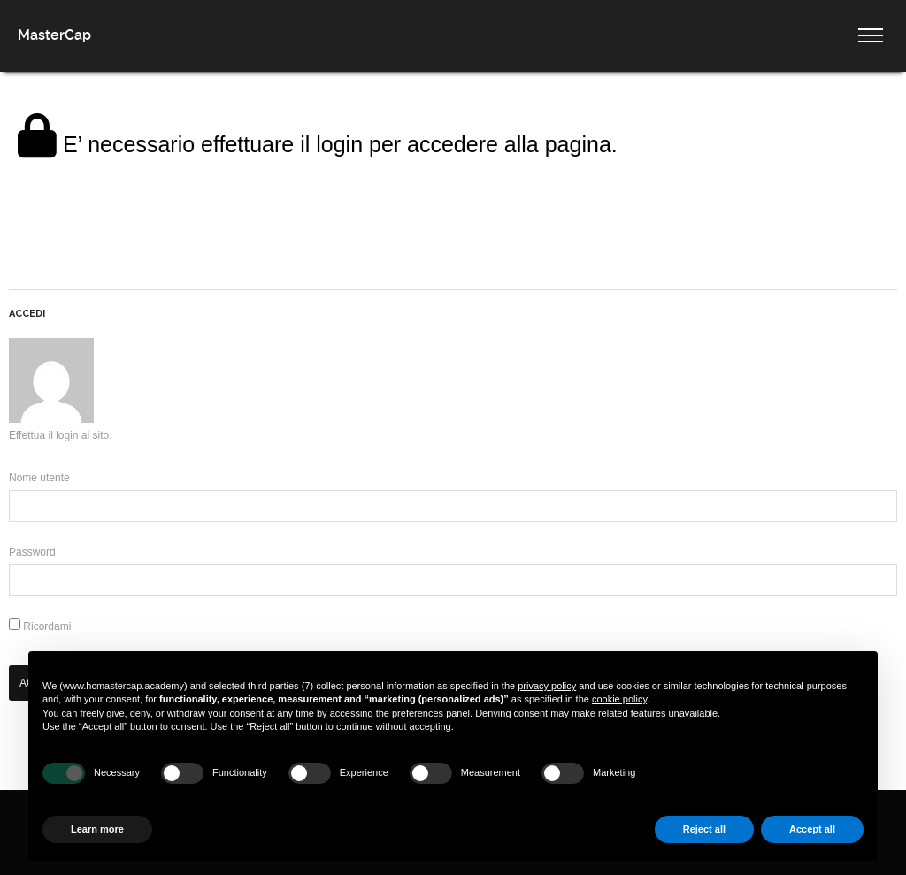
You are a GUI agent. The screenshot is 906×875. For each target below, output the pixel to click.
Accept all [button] (812, 829)
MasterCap (54, 35)
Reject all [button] (704, 829)
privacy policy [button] (547, 685)
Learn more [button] (97, 829)
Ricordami (40, 626)
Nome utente (39, 478)
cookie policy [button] (619, 699)
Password (32, 552)
